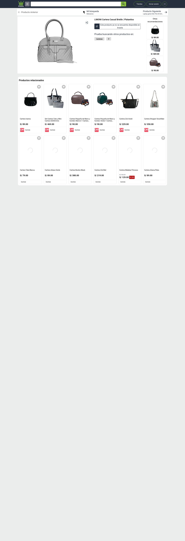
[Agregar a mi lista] (39, 87)
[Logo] (21, 4)
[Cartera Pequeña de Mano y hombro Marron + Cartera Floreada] (155, 64)
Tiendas (139, 4)
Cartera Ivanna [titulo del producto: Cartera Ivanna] (25, 119)
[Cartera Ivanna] (155, 31)
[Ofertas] (76, 4)
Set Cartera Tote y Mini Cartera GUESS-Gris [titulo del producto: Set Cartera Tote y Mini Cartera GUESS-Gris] (53, 120)
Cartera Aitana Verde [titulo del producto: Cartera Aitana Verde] (52, 170)
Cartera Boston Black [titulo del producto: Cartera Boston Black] (77, 170)
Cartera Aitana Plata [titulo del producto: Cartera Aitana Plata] (151, 170)
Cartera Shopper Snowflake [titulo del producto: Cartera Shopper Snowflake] (154, 119)
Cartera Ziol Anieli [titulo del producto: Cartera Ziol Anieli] (125, 119)
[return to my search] (90, 12)
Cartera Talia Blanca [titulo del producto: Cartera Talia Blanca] (27, 170)
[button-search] (123, 4)
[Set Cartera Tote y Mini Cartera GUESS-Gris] (155, 48)
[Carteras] (99, 39)
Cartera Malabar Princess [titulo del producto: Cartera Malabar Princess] (128, 170)
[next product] (155, 12)
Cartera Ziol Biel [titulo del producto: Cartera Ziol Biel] (100, 170)
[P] (108, 39)
